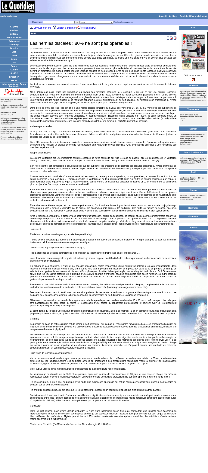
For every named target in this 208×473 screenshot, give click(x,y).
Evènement (14, 41)
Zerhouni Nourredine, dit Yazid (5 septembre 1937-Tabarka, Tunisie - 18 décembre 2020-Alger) (193, 160)
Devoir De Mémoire (193, 152)
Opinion (193, 129)
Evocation (14, 77)
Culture (14, 70)
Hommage (193, 208)
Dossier (14, 48)
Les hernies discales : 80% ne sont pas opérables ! (192, 179)
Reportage (14, 44)
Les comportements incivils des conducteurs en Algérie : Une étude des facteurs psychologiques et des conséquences (193, 138)
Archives (173, 16)
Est (14, 62)
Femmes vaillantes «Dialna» (12, 137)
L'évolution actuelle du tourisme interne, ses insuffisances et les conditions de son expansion (13, 129)
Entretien (193, 85)
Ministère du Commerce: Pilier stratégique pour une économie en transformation (13, 120)
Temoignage (193, 109)
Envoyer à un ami (42, 28)
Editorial (14, 34)
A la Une (14, 27)
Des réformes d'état (8, 113)
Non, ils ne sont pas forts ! (11, 99)
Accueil (162, 16)
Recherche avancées (123, 22)
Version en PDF (89, 28)
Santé (33, 33)
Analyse (14, 30)
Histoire (193, 190)
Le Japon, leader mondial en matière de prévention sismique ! (14, 106)
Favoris (194, 16)
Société (14, 73)
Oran (14, 52)
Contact (203, 16)
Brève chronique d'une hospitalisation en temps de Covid (191, 117)
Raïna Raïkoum (14, 37)
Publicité (184, 16)
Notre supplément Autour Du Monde (14, 85)
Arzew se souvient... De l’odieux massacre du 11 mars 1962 (193, 197)
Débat (14, 80)
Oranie (14, 55)
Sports (14, 66)
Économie (193, 216)
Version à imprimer (66, 28)
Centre (14, 59)
